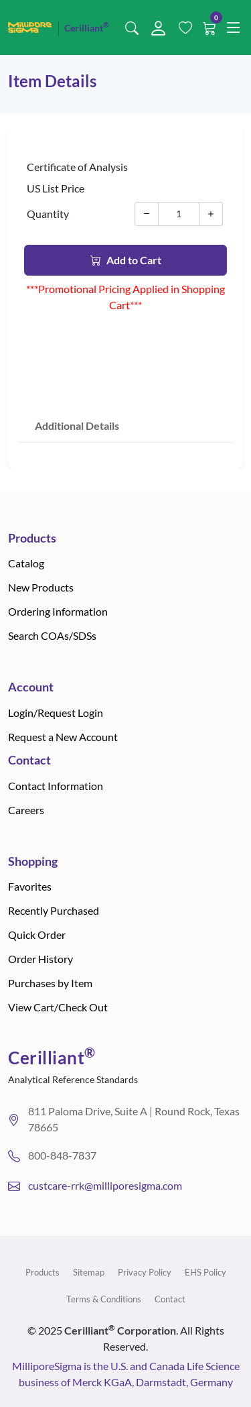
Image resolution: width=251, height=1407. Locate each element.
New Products (41, 587)
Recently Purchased (53, 910)
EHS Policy (205, 1272)
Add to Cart (125, 260)
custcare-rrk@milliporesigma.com (105, 1185)
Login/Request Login (55, 712)
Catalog (26, 563)
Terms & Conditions (103, 1299)
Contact (170, 1299)
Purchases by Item (50, 982)
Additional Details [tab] (77, 425)
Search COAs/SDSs (52, 635)
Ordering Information (58, 611)
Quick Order (37, 934)
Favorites (30, 886)
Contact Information (55, 785)
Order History (40, 958)
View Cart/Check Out (58, 1007)
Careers (26, 809)
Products (42, 1272)
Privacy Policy (144, 1272)
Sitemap (88, 1272)
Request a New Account (63, 736)
